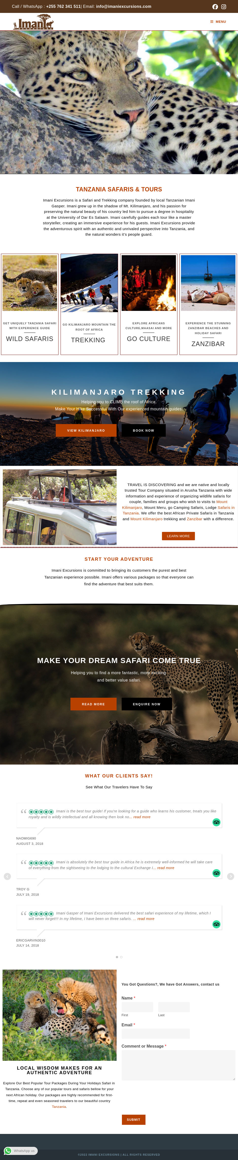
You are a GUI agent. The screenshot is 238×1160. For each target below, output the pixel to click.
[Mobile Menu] (218, 22)
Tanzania (59, 1107)
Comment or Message (144, 1046)
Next (230, 876)
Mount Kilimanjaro (147, 519)
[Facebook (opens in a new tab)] (215, 7)
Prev (7, 876)
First (125, 1015)
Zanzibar (194, 519)
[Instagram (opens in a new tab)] (223, 7)
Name (128, 998)
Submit (133, 1120)
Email (128, 1025)
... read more (140, 817)
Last (161, 1015)
